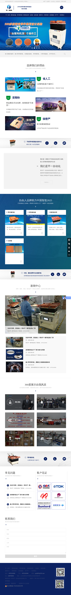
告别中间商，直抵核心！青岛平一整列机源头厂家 (22, 328)
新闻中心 (41, 15)
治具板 (31, 15)
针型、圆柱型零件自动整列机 (32, 273)
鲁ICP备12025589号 (40, 578)
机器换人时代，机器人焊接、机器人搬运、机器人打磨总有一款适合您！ (56, 229)
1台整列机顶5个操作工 (33, 460)
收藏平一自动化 (51, 1)
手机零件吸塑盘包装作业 (34, 141)
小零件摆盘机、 (45, 53)
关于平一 (57, 15)
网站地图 (63, 1)
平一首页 (8, 15)
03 (63, 233)
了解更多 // (46, 182)
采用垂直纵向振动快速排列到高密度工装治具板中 (37, 275)
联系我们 (62, 15)
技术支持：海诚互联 (10, 583)
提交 (35, 556)
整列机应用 (26, 15)
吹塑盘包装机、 (29, 53)
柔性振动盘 (13, 15)
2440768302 (11, 576)
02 (42, 233)
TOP (69, 255)
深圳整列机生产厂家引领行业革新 (35, 350)
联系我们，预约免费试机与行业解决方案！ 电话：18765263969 (41, 367)
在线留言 (58, 1)
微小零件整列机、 (19, 53)
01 (21, 233)
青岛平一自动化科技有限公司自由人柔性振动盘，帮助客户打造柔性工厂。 (35, 229)
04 (21, 262)
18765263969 (12, 573)
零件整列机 (20, 15)
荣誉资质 (46, 15)
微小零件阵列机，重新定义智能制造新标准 (38, 362)
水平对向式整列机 (54, 53)
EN (61, 7)
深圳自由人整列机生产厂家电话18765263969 (36, 355)
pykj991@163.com (40, 573)
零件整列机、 (36, 53)
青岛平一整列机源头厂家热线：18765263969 (18, 331)
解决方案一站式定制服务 (33, 144)
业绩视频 (51, 15)
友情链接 (7, 581)
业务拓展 (36, 15)
